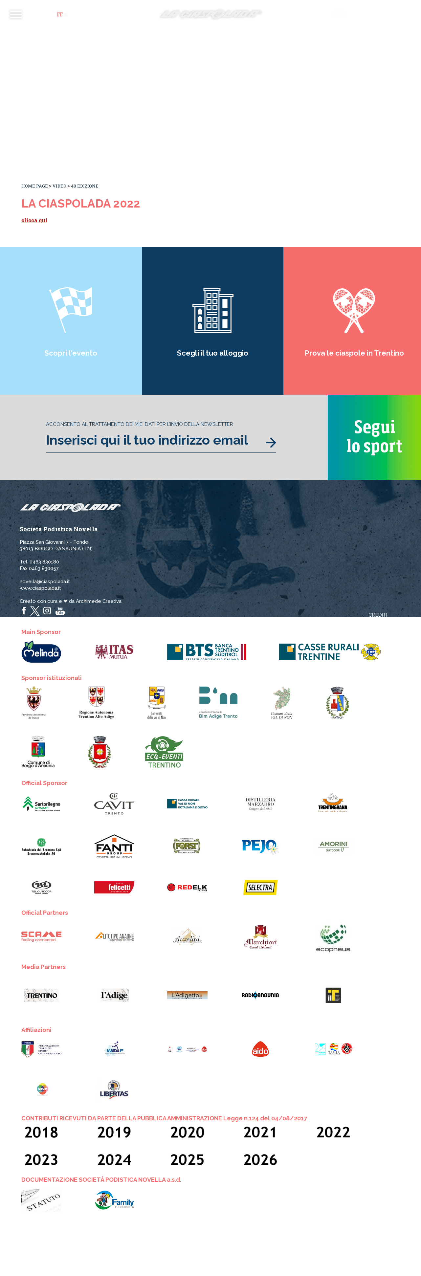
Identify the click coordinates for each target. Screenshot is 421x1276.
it (60, 14)
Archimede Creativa (99, 601)
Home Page (34, 186)
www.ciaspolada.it (40, 588)
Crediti (377, 615)
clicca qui (34, 220)
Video (59, 186)
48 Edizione (85, 186)
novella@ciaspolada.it (45, 581)
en (73, 14)
